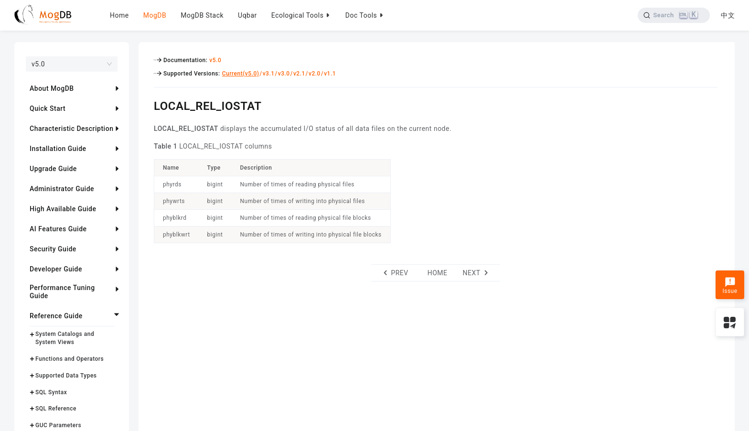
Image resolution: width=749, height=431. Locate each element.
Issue (729, 286)
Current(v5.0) (240, 73)
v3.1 (269, 73)
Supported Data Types (66, 375)
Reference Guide (56, 316)
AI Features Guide (58, 229)
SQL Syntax (51, 392)
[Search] (674, 15)
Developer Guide (56, 269)
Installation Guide (58, 148)
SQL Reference (55, 408)
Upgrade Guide (53, 168)
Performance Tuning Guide (62, 292)
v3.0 (284, 73)
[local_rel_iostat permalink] (146, 104)
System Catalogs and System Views (64, 338)
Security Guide (53, 249)
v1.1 (330, 73)
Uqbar (247, 15)
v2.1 (299, 73)
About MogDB (52, 88)
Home (119, 15)
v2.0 (315, 73)
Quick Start (47, 108)
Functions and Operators (69, 359)
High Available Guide (63, 209)
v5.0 (215, 60)
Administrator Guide (62, 189)
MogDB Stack (202, 15)
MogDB (154, 15)
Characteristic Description (71, 128)
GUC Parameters (58, 425)
